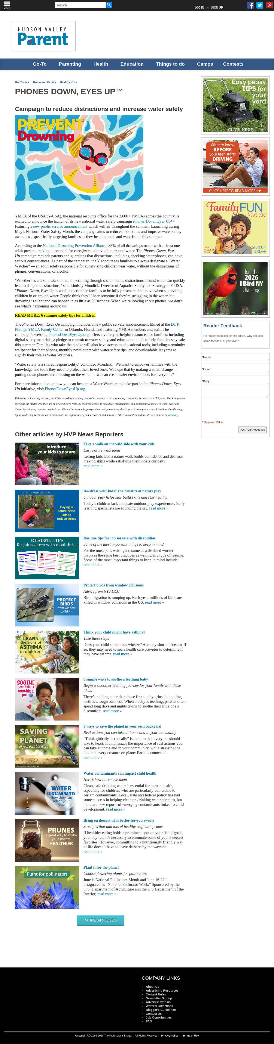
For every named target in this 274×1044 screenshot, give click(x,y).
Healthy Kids (68, 82)
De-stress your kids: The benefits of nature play (122, 491)
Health (100, 64)
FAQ (149, 1021)
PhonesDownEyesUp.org (68, 334)
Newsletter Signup (159, 998)
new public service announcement (60, 226)
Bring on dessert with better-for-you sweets (118, 820)
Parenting (70, 64)
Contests (233, 64)
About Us (152, 986)
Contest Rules (156, 994)
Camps (205, 64)
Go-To (39, 64)
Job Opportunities (159, 1017)
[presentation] (236, 410)
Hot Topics (22, 82)
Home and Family (44, 82)
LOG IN (199, 7)
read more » (93, 466)
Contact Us (154, 1013)
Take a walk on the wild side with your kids (119, 444)
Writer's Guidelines (159, 1006)
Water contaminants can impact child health (119, 773)
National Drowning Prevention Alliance (74, 245)
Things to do (170, 64)
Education (132, 64)
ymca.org (173, 414)
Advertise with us (158, 1002)
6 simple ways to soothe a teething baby (115, 679)
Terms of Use (191, 1035)
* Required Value (212, 422)
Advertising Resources (162, 990)
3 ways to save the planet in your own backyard (122, 726)
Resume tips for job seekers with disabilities (119, 538)
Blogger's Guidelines (161, 1010)
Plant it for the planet (101, 867)
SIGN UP (217, 7)
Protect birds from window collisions (113, 585)
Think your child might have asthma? (114, 632)
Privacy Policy (169, 1035)
